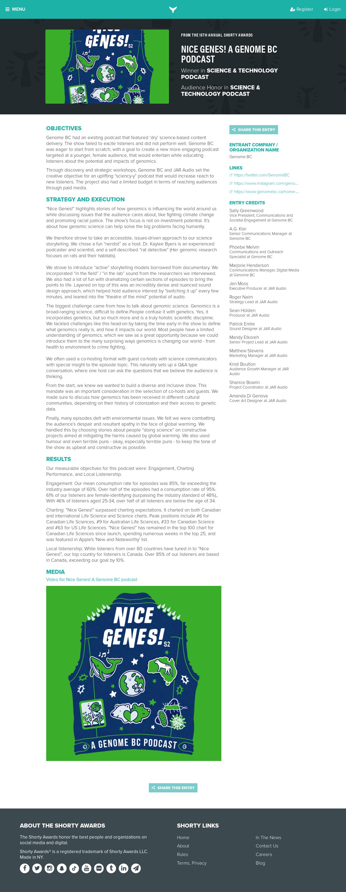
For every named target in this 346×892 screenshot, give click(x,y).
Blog (260, 863)
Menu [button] (15, 9)
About (183, 846)
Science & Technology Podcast (229, 74)
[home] (173, 9)
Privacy (199, 863)
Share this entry (253, 129)
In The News (268, 837)
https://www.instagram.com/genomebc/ (268, 183)
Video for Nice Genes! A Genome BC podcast (91, 579)
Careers (264, 854)
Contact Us (267, 846)
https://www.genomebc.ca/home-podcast (270, 191)
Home (183, 837)
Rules (182, 854)
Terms (183, 863)
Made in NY (31, 857)
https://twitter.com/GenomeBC (259, 175)
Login (332, 9)
